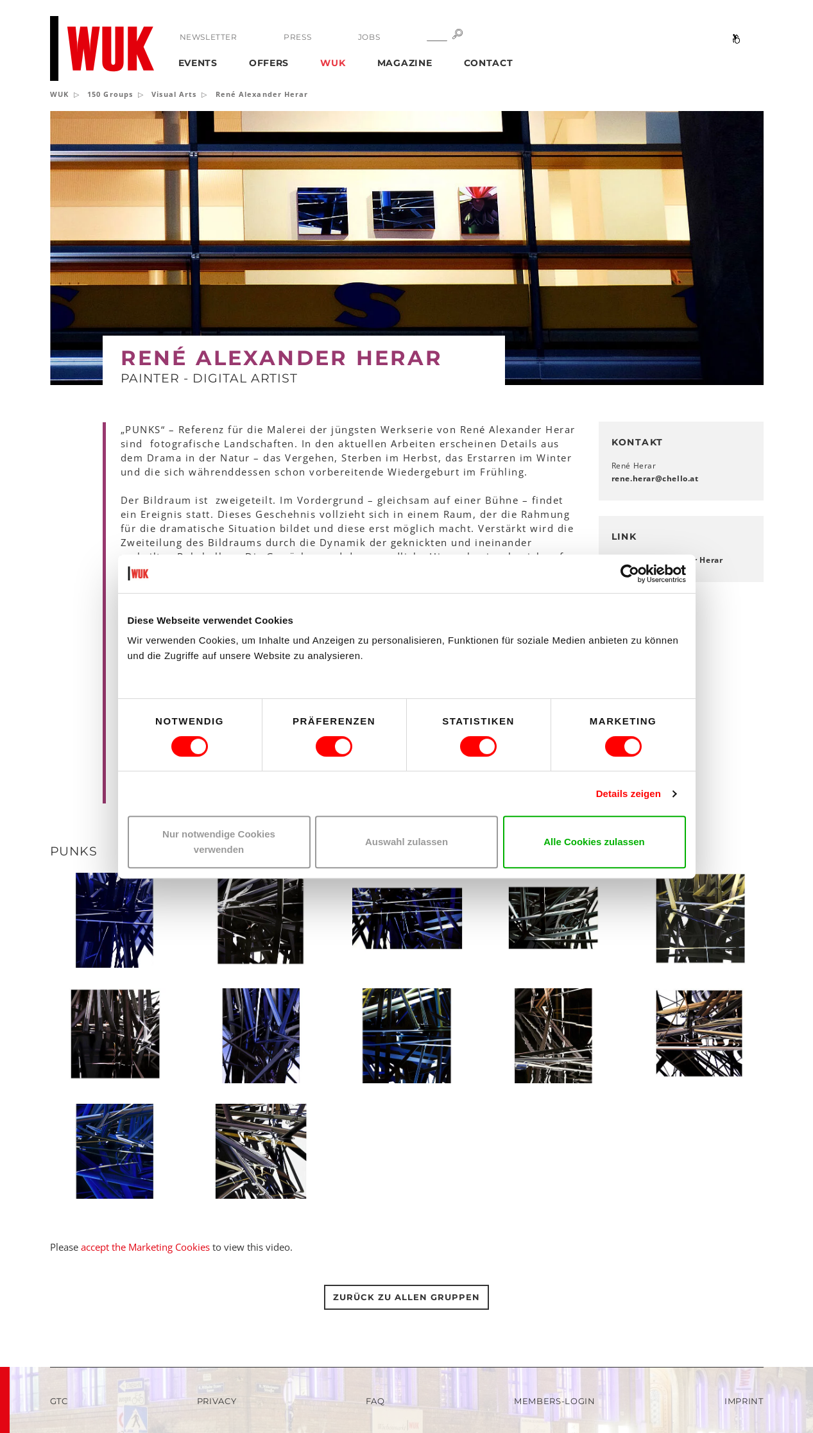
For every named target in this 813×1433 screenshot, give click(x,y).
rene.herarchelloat (655, 478)
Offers (269, 63)
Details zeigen (628, 793)
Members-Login (554, 1401)
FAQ (375, 1401)
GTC (59, 1401)
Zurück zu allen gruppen (406, 1297)
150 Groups (110, 94)
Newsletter (208, 37)
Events (198, 63)
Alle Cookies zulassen (594, 841)
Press (297, 37)
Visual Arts (173, 94)
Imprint (744, 1401)
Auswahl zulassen (406, 841)
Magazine (404, 63)
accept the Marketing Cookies (145, 1246)
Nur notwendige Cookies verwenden (218, 841)
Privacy (217, 1401)
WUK (332, 63)
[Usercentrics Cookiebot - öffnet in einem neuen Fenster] (630, 573)
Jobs (369, 37)
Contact (488, 63)
